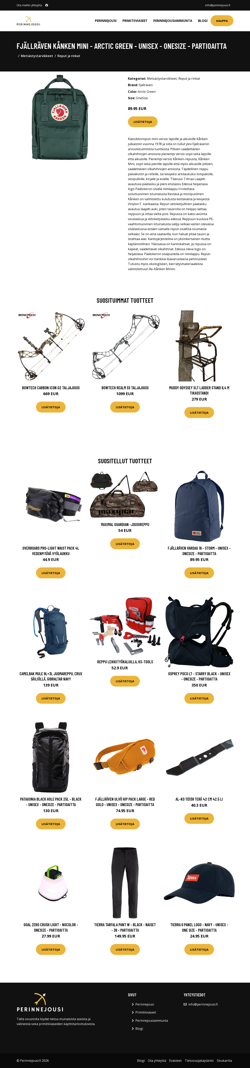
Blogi (203, 21)
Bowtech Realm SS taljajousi (125, 387)
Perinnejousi (106, 21)
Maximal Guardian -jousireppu (125, 524)
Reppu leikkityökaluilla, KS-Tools (125, 661)
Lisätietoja (143, 122)
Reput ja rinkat (68, 56)
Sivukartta (224, 1060)
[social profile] (47, 5)
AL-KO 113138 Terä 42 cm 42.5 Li (199, 799)
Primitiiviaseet (134, 21)
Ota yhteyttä (157, 1060)
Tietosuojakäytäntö (199, 1060)
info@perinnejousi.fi (217, 5)
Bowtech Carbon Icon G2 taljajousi (51, 387)
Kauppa (222, 21)
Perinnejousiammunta (172, 21)
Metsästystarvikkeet (37, 56)
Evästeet (175, 1060)
